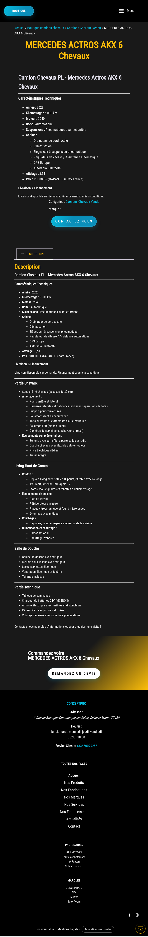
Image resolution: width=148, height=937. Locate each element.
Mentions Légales (69, 930)
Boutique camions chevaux (45, 28)
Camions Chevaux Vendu (84, 28)
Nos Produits (74, 783)
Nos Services (74, 805)
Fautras (74, 898)
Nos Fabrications (74, 790)
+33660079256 (87, 746)
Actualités (74, 819)
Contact (74, 827)
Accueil (19, 28)
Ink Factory (74, 862)
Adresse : (76, 713)
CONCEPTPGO (76, 704)
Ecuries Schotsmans (74, 857)
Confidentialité (45, 930)
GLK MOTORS (74, 853)
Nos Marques (74, 798)
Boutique (19, 11)
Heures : (76, 727)
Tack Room (74, 902)
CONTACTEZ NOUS (74, 222)
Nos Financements (74, 812)
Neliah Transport (74, 867)
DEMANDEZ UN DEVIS (74, 674)
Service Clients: (65, 746)
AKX (74, 893)
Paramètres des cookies (98, 930)
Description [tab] (35, 254)
